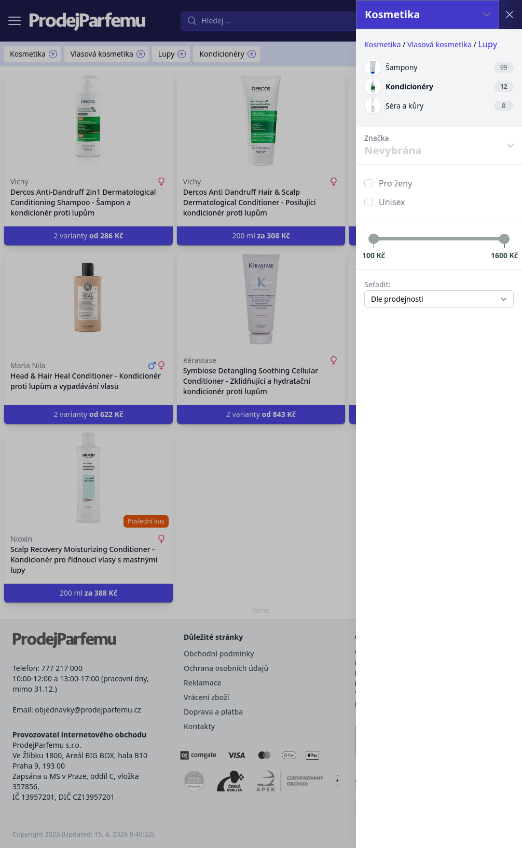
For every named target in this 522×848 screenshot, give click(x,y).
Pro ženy (395, 183)
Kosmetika (382, 44)
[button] (261, 424)
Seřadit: (377, 284)
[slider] (373, 239)
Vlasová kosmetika (439, 44)
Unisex (392, 202)
